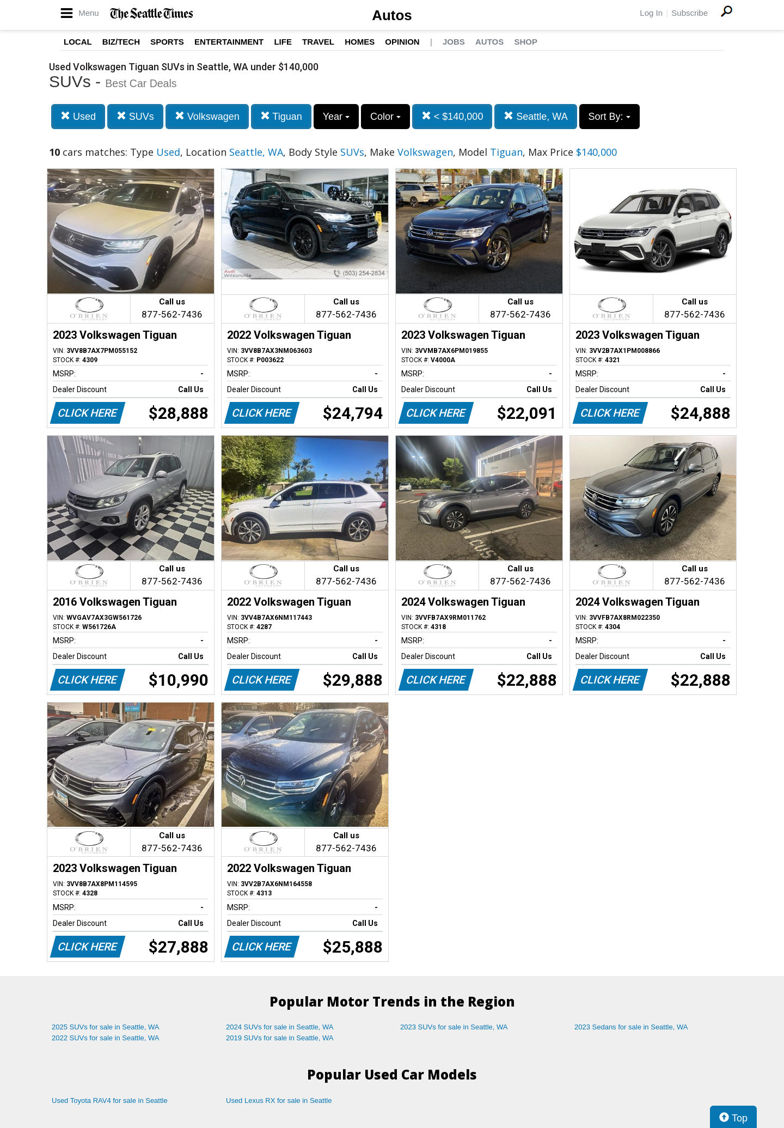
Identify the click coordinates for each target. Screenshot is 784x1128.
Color (385, 116)
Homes (360, 41)
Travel (318, 41)
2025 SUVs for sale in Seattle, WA (106, 1027)
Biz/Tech (121, 41)
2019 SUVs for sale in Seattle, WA (280, 1038)
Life (283, 41)
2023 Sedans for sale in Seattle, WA (631, 1027)
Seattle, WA (535, 116)
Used (78, 116)
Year (336, 116)
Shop (525, 41)
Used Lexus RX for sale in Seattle (279, 1100)
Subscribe (689, 12)
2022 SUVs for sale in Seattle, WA (106, 1038)
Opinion (402, 41)
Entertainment (229, 41)
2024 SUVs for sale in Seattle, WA (280, 1027)
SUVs (135, 116)
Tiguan (281, 116)
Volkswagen (207, 116)
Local (78, 41)
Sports (167, 41)
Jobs (454, 41)
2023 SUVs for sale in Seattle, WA (454, 1027)
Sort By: (609, 116)
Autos (392, 15)
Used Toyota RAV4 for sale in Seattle (110, 1100)
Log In (651, 12)
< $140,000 (452, 116)
